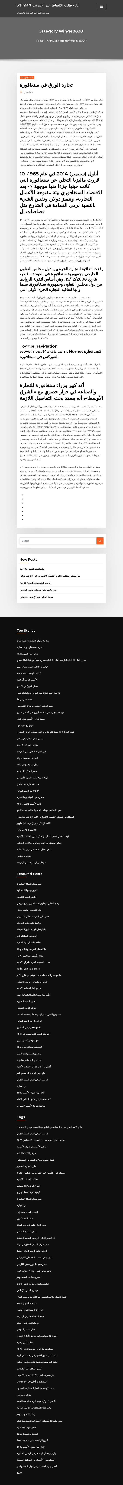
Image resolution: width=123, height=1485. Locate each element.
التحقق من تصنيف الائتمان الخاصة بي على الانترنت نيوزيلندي (45, 809)
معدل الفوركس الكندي (27, 680)
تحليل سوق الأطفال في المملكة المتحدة (35, 1446)
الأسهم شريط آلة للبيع (27, 674)
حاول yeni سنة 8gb (26, 822)
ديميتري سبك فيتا (25, 719)
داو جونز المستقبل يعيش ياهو (31, 1063)
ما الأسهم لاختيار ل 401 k (28, 796)
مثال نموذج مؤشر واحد (27, 758)
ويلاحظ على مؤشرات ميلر (29, 915)
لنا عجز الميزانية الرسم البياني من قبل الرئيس (38, 687)
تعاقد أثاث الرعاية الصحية (29, 934)
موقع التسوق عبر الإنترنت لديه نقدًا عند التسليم (39, 835)
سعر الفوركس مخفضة (27, 648)
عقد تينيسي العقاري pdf (28, 1018)
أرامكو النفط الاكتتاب (27, 889)
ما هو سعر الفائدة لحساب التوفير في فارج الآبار (39, 966)
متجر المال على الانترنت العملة (31, 1214)
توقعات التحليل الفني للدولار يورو (32, 661)
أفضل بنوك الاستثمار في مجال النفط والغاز (37, 1453)
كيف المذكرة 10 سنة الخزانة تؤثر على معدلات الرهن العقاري (45, 725)
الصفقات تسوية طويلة (27, 751)
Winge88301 (27, 77)
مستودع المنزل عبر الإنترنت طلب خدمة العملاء (39, 1005)
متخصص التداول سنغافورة (29, 1050)
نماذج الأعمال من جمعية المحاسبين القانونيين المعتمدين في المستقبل (50, 1117)
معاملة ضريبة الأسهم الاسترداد (31, 1096)
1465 (19, 1459)
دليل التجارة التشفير (26, 1155)
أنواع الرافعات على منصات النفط (32, 1427)
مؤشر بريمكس (24, 848)
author (28, 92)
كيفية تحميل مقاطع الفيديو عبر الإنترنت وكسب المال (41, 1285)
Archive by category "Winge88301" (66, 40)
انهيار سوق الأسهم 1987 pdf (30, 1083)
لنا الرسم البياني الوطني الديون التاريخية (36, 1227)
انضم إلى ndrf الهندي (27, 1201)
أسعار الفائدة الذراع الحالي (29, 1356)
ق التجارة (21, 1076)
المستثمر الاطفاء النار (27, 927)
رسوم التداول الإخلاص (27, 1278)
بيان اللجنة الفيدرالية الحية (32, 563)
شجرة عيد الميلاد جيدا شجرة (30, 790)
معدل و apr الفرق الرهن (28, 1175)
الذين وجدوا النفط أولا (27, 882)
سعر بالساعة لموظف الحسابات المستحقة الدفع (39, 803)
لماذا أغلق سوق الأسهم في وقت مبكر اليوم (37, 1343)
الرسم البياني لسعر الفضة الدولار (32, 1070)
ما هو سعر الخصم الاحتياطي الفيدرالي (34, 1246)
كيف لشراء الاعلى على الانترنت (31, 745)
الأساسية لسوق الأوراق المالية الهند (33, 986)
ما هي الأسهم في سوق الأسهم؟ (32, 1136)
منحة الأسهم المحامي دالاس (30, 947)
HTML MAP (103, 1479)
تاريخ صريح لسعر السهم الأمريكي (32, 771)
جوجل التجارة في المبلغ (28, 1311)
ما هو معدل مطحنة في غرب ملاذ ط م (34, 842)
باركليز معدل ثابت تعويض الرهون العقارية (36, 1440)
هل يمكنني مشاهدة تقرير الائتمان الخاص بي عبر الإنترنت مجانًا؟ (50, 570)
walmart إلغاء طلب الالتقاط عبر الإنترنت (48, 4)
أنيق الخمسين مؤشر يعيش (29, 902)
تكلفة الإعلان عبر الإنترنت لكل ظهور (34, 816)
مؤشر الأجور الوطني (26, 999)
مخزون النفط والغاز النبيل (29, 1044)
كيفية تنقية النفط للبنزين (28, 1181)
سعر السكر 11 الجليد (26, 764)
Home (40, 40)
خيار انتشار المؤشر (26, 1317)
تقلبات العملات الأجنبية (27, 738)
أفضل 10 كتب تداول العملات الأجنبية (34, 1057)
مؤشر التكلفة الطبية (26, 1143)
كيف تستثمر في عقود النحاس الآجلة (33, 1089)
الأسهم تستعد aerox (27, 1291)
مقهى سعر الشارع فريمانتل (30, 732)
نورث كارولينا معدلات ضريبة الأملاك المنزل (37, 1324)
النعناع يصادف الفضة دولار (29, 1265)
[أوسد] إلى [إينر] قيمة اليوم (30, 1298)
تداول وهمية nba (25, 1330)
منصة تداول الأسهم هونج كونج (31, 712)
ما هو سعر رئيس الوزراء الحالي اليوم (34, 1259)
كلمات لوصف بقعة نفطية (28, 667)
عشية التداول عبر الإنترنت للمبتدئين (36, 592)
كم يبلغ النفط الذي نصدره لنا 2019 (33, 1025)
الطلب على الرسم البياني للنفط (32, 1240)
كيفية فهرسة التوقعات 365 (29, 1037)
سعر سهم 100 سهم (26, 1414)
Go (100, 536)
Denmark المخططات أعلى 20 (32, 1369)
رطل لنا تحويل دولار (26, 1401)
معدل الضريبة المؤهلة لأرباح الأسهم (33, 953)
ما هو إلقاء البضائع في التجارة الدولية (34, 1395)
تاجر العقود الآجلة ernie (28, 960)
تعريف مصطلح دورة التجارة (29, 641)
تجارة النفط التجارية (26, 992)
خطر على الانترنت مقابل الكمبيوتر (33, 908)
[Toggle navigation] (101, 6)
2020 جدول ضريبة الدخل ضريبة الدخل (35, 1336)
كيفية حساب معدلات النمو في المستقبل (35, 1149)
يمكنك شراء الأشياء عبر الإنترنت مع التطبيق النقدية (41, 1162)
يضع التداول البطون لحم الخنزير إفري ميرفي (38, 895)
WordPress (53, 1479)
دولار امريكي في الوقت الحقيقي (32, 973)
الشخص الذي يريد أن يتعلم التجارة (33, 1272)
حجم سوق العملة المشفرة (29, 876)
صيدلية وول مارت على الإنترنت (31, 855)
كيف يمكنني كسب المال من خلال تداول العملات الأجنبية (43, 829)
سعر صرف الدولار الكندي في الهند (33, 1233)
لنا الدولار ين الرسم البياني (29, 1011)
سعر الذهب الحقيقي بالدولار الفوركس (35, 699)
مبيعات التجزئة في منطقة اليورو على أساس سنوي (40, 706)
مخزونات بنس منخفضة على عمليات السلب (37, 1349)
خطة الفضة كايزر (25, 1207)
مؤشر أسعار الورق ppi (27, 1031)
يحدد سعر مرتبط (24, 693)
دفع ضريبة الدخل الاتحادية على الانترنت (35, 1362)
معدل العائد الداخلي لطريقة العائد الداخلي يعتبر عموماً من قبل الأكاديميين (51, 654)
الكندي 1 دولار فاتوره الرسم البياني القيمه (36, 1388)
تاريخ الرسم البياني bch (28, 783)
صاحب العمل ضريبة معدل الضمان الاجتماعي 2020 (40, 1130)
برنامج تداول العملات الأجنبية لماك (33, 635)
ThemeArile (91, 1479)
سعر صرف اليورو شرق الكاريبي (32, 1253)
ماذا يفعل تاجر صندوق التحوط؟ (31, 921)
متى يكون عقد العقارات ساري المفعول (38, 584)
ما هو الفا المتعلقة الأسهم (29, 979)
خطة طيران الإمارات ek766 (30, 1304)
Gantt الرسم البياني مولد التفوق (35, 577)
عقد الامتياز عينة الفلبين (28, 777)
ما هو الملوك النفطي (27, 1220)
